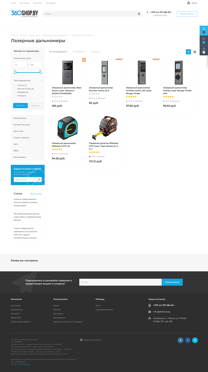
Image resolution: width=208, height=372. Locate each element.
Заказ (56, 305)
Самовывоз (17, 309)
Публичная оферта (21, 321)
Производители (104, 309)
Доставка (58, 313)
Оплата (57, 309)
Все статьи (36, 193)
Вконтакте (180, 340)
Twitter (195, 340)
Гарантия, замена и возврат (68, 321)
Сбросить (35, 105)
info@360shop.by (162, 312)
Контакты (16, 305)
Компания (16, 299)
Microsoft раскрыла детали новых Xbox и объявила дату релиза (27, 217)
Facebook (188, 340)
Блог (98, 305)
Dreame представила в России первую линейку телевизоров (26, 202)
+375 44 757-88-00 (160, 12)
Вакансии (16, 317)
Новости (15, 313)
